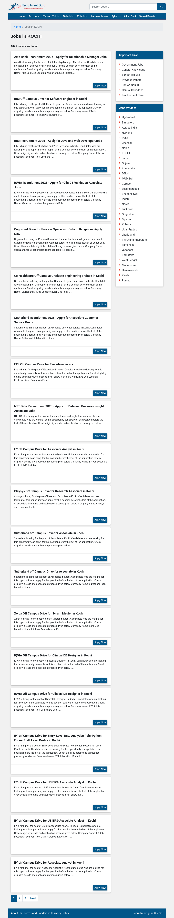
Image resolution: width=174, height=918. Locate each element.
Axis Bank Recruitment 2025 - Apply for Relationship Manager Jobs (60, 57)
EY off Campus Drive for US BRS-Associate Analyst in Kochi (55, 782)
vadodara (127, 250)
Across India (129, 127)
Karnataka (128, 255)
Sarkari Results (147, 16)
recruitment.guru (143, 913)
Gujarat (126, 163)
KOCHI (126, 153)
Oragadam (128, 214)
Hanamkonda (130, 270)
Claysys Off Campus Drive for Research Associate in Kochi (54, 491)
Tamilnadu (128, 244)
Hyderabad (128, 117)
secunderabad (130, 188)
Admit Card (130, 16)
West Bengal (129, 260)
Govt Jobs (33, 16)
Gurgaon (127, 183)
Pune (125, 137)
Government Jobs (132, 64)
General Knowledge (133, 69)
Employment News (133, 95)
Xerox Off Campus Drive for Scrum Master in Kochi (49, 613)
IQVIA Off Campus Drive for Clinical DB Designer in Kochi (53, 655)
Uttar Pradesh (130, 229)
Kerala (125, 275)
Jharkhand (128, 234)
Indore (125, 199)
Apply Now (100, 85)
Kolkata (126, 224)
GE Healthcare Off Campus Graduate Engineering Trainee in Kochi (59, 276)
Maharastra (129, 265)
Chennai (127, 143)
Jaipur (125, 158)
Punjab (126, 280)
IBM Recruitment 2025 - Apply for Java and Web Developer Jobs (58, 140)
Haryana (127, 132)
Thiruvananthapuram (134, 239)
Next (33, 898)
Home (22, 16)
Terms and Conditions (37, 913)
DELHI (125, 173)
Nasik (125, 204)
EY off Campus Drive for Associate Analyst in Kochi (49, 449)
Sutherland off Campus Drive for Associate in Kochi (49, 533)
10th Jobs (68, 16)
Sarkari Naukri (130, 85)
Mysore (126, 219)
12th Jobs (82, 16)
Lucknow (127, 209)
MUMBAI (127, 178)
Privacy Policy (60, 913)
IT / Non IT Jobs (51, 16)
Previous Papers (99, 16)
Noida (125, 148)
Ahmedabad (129, 168)
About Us (16, 913)
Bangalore (128, 122)
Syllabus (116, 16)
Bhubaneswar (130, 193)
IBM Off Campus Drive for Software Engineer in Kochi (50, 99)
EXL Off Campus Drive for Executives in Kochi (45, 364)
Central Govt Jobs (132, 90)
